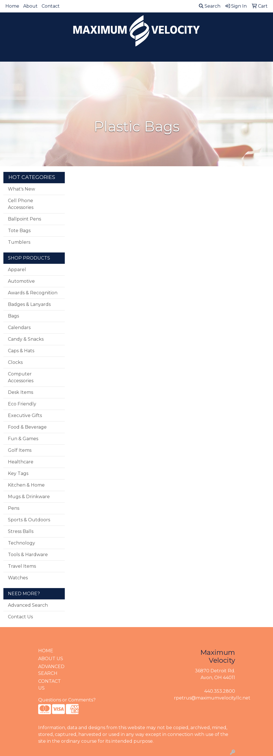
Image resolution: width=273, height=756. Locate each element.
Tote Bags (19, 230)
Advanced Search (28, 605)
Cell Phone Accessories (20, 204)
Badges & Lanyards (29, 304)
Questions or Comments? (67, 700)
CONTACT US (49, 685)
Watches (18, 577)
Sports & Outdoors (29, 519)
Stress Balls (20, 531)
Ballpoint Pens (24, 219)
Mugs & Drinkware (29, 496)
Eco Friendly (22, 404)
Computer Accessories (20, 377)
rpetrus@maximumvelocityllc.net (212, 698)
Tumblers (19, 242)
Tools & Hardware (28, 554)
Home (12, 6)
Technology (21, 543)
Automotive (21, 281)
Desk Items (20, 392)
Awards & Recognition (32, 292)
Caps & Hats (21, 350)
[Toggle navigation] (9, 55)
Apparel (17, 269)
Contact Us (20, 616)
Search (209, 6)
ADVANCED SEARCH (51, 670)
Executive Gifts (25, 415)
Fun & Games (23, 438)
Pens (13, 508)
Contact (51, 6)
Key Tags (18, 473)
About (30, 6)
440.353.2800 (219, 691)
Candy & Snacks (26, 339)
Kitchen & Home (26, 485)
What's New (21, 189)
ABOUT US (50, 658)
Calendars (19, 327)
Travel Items (22, 566)
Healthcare (20, 462)
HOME (45, 650)
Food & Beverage (27, 427)
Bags (13, 316)
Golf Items (19, 450)
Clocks (15, 362)
